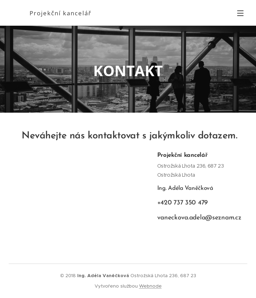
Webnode (150, 286)
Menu (240, 13)
